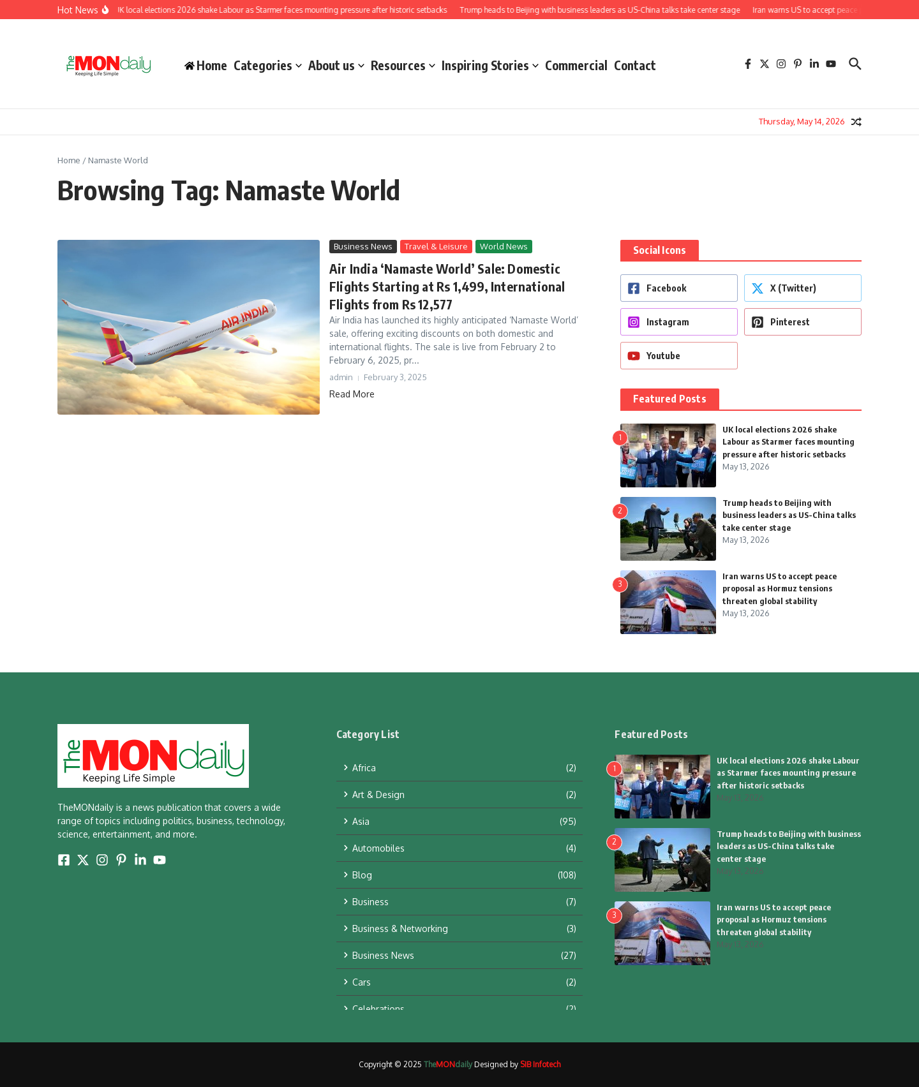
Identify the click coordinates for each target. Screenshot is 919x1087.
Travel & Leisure (436, 246)
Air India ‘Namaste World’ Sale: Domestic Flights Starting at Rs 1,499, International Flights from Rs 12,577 (447, 286)
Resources (403, 65)
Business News (363, 246)
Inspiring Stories (490, 65)
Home (68, 160)
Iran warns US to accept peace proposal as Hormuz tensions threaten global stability (779, 588)
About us (336, 65)
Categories (268, 65)
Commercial (576, 65)
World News (504, 246)
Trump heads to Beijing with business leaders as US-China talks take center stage (789, 515)
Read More (352, 393)
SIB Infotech (540, 1064)
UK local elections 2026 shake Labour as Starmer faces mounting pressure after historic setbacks (788, 441)
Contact (635, 65)
